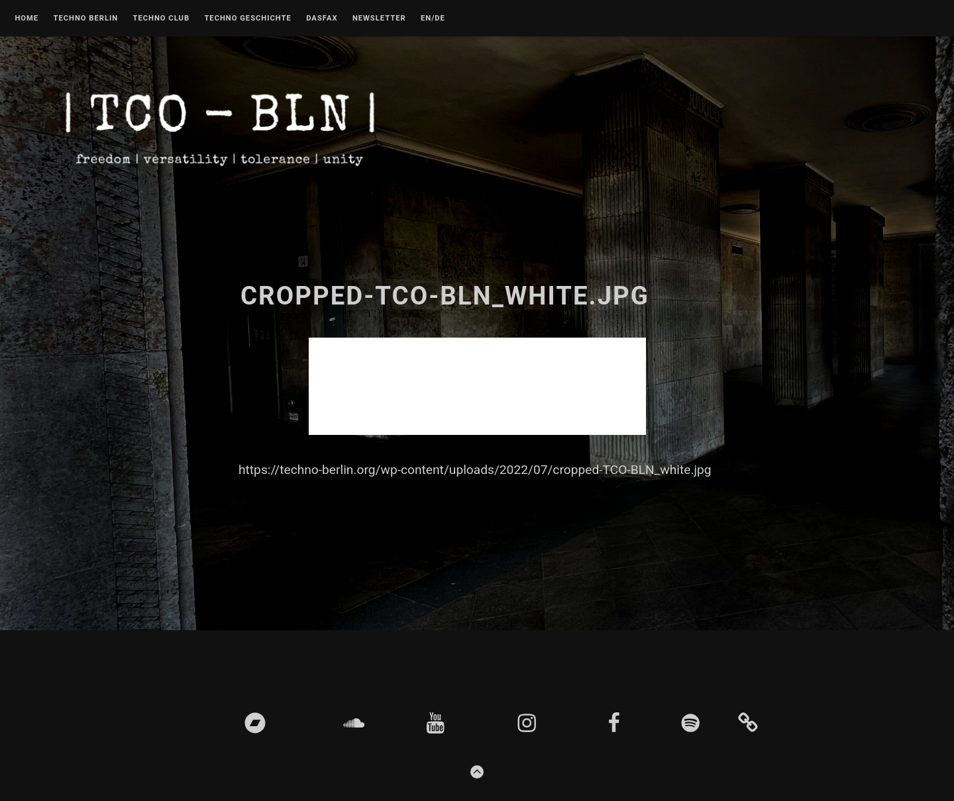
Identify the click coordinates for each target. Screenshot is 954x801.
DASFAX (321, 19)
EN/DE (433, 19)
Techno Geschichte (247, 19)
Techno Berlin (85, 19)
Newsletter (379, 19)
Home (26, 19)
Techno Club (160, 19)
